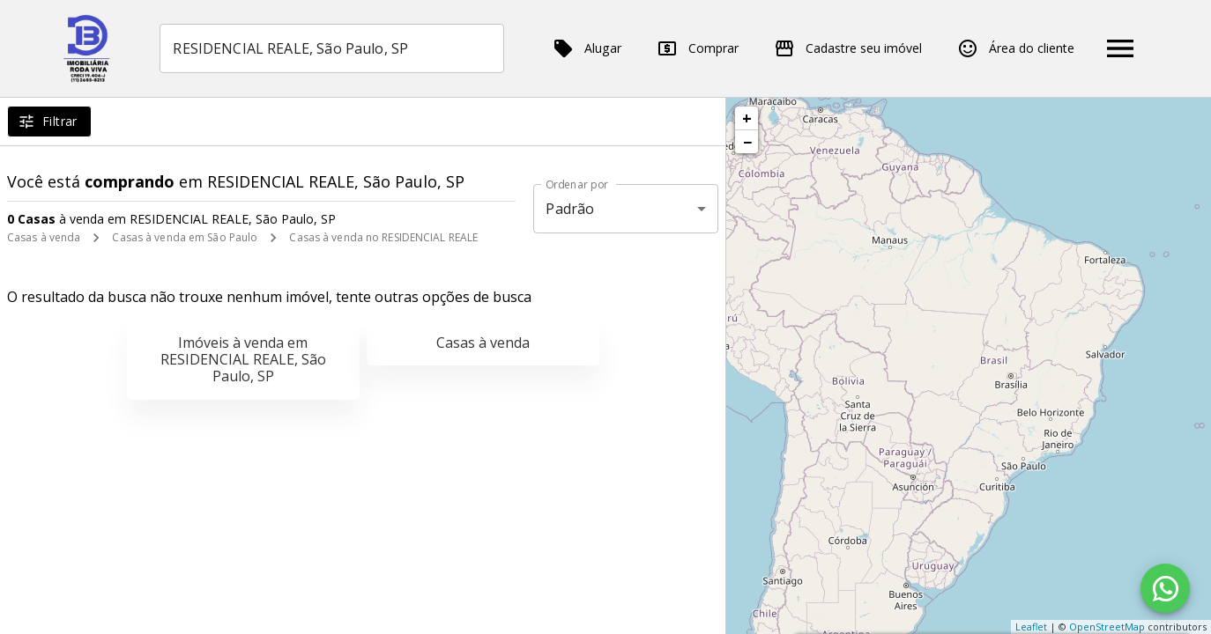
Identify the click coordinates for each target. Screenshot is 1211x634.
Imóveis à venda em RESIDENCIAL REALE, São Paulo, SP (243, 359)
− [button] (747, 141)
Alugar (587, 48)
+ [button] (747, 118)
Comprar (698, 48)
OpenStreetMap (1107, 626)
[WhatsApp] (1165, 588)
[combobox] (331, 48)
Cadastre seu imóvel (848, 48)
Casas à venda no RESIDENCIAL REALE (383, 237)
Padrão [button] (570, 208)
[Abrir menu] (1120, 48)
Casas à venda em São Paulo (184, 237)
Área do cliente (1015, 48)
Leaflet (1031, 626)
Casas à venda (43, 237)
